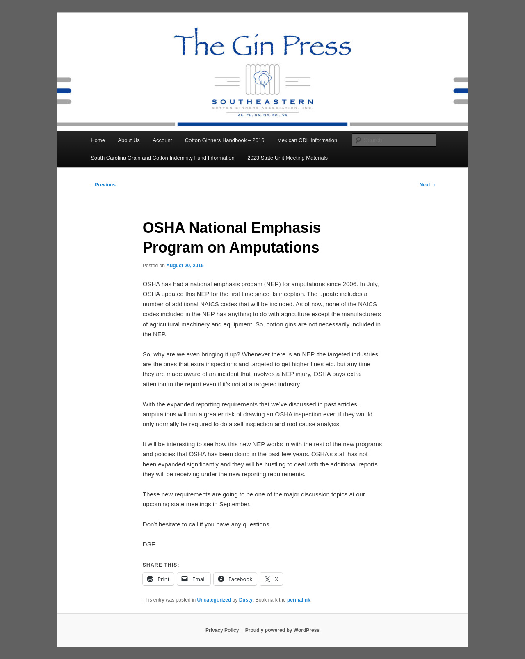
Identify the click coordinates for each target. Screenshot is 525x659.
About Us (128, 140)
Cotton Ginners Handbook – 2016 (225, 140)
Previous (102, 185)
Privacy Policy (222, 630)
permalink (298, 600)
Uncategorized (214, 600)
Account (162, 140)
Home (98, 140)
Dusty (246, 600)
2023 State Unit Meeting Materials (287, 158)
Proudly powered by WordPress (282, 630)
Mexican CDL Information (307, 140)
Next (428, 185)
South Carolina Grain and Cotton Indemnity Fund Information (162, 158)
